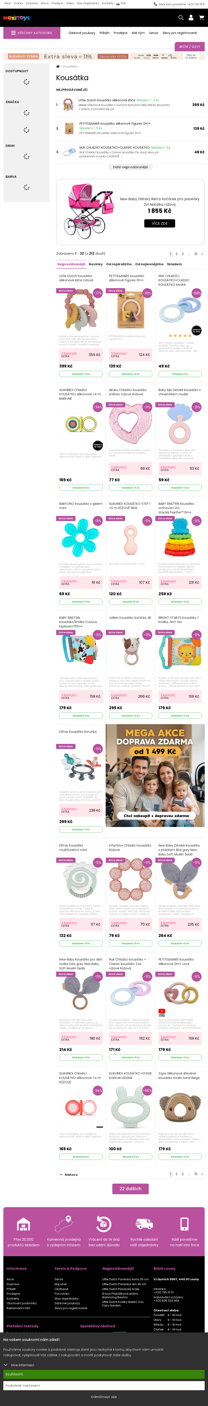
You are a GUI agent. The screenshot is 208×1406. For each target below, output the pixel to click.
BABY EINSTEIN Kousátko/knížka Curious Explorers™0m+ (78, 621)
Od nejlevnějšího (149, 264)
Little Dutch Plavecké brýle (120, 1287)
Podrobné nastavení (23, 1385)
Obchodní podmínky (22, 1301)
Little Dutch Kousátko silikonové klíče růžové (76, 278)
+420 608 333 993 (166, 1298)
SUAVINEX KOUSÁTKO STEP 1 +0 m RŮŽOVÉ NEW (129, 505)
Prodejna (57, 3)
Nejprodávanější (71, 264)
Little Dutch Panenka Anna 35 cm (125, 1277)
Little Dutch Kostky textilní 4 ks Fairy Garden (123, 1302)
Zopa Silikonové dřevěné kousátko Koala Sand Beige (179, 1074)
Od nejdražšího (119, 264)
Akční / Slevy (189, 46)
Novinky (96, 264)
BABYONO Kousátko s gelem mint (75, 505)
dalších (130, 1187)
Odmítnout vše (104, 1397)
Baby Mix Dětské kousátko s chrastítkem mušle (179, 391)
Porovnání (62, 1292)
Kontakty (107, 3)
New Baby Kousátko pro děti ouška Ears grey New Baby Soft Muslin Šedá (80, 962)
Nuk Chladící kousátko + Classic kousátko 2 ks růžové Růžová (127, 962)
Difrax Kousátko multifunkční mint (73, 846)
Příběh (104, 33)
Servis (45, 3)
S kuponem (69, 353)
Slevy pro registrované (179, 33)
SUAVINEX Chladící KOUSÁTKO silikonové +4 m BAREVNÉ (80, 393)
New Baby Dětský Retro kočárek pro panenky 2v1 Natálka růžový (160, 201)
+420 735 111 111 (164, 1290)
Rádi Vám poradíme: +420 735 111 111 (179, 4)
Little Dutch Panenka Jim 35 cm (124, 1282)
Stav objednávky (88, 3)
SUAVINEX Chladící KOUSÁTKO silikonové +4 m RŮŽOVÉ (80, 1076)
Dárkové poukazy (82, 33)
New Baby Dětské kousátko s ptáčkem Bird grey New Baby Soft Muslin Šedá (179, 848)
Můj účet (61, 1282)
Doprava (32, 3)
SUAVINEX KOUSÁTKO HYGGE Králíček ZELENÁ (130, 1074)
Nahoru (69, 1172)
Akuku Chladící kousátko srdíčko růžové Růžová (128, 391)
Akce (7, 3)
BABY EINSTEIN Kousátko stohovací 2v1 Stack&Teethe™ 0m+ (176, 507)
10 (195, 254)
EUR (121, 4)
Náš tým (138, 33)
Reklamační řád (18, 1306)
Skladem (174, 264)
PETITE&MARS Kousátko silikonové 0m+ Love (176, 960)
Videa (70, 3)
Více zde (160, 223)
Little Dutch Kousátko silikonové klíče (107, 100)
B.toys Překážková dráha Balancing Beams (120, 1293)
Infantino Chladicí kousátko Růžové (130, 846)
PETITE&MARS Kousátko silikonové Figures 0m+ (115, 123)
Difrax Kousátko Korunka (78, 731)
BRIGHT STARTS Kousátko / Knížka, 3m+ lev (178, 619)
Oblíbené (61, 1287)
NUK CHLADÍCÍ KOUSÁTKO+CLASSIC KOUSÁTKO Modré (174, 280)
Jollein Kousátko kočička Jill (130, 617)
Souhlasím (14, 1374)
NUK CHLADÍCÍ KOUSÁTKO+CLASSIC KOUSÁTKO (114, 147)
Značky (18, 3)
